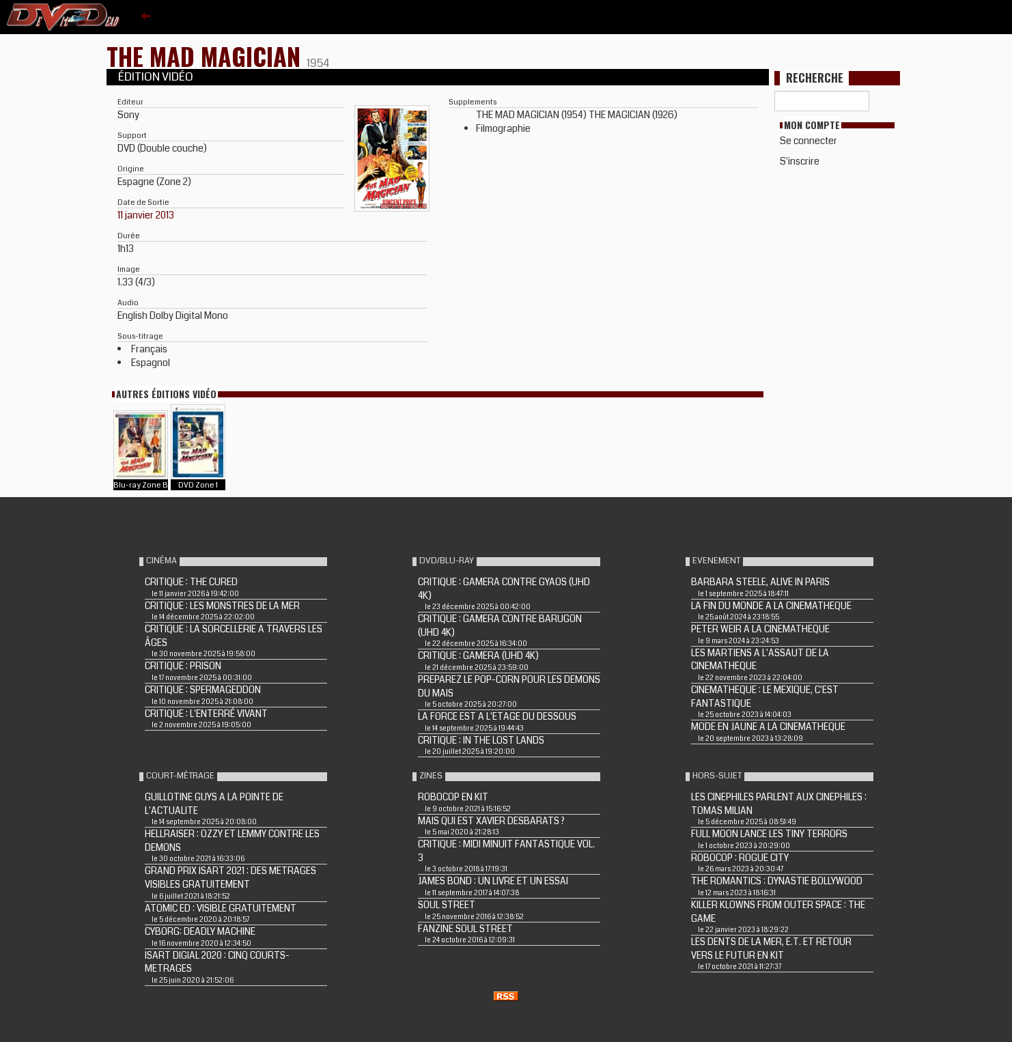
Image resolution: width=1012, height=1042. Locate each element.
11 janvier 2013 (145, 215)
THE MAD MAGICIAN (207, 56)
